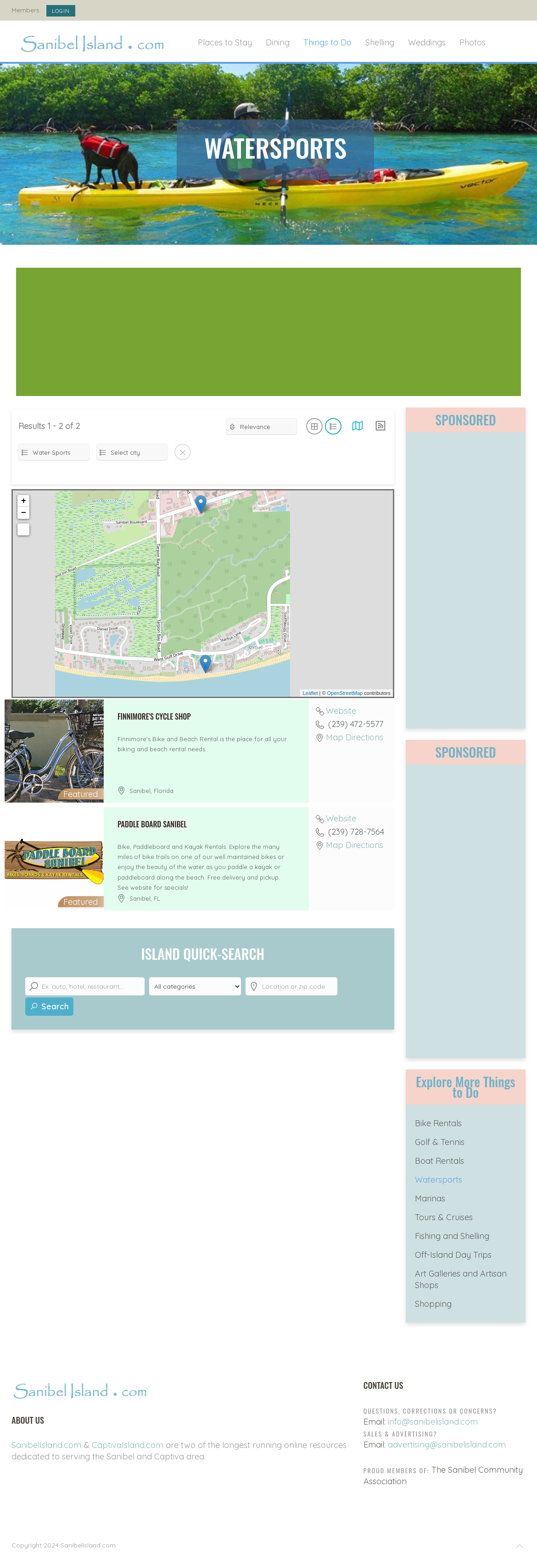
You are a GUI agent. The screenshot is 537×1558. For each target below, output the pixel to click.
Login (61, 10)
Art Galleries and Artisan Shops (461, 1279)
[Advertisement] (268, 332)
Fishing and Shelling (452, 1236)
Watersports (438, 1179)
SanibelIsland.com (46, 1445)
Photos (472, 42)
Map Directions (354, 737)
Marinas (430, 1198)
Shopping (433, 1304)
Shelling (379, 42)
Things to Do (327, 42)
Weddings (427, 42)
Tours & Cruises (444, 1217)
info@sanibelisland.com (433, 1421)
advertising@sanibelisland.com (447, 1444)
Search (49, 1006)
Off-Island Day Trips (453, 1255)
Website (341, 710)
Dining (278, 42)
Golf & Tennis (439, 1142)
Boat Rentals (439, 1161)
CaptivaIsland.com (127, 1445)
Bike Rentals (438, 1123)
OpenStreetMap (345, 693)
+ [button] (23, 500)
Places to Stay (225, 42)
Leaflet (310, 693)
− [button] (23, 512)
